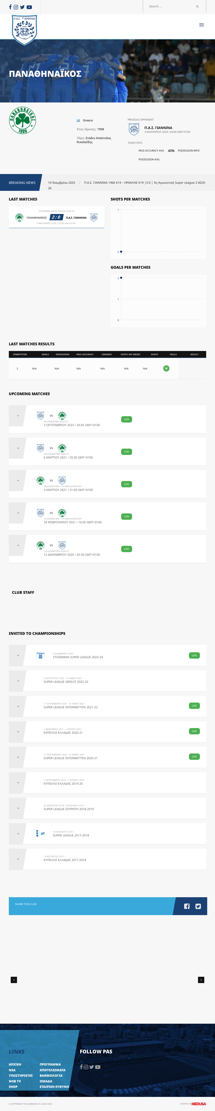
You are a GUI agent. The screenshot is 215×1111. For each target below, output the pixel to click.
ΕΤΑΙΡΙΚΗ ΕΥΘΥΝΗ (54, 1086)
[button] (200, 183)
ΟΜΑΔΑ (46, 1081)
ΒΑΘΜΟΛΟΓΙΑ (51, 1075)
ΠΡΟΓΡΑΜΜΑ (50, 1064)
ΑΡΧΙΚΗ (15, 1064)
